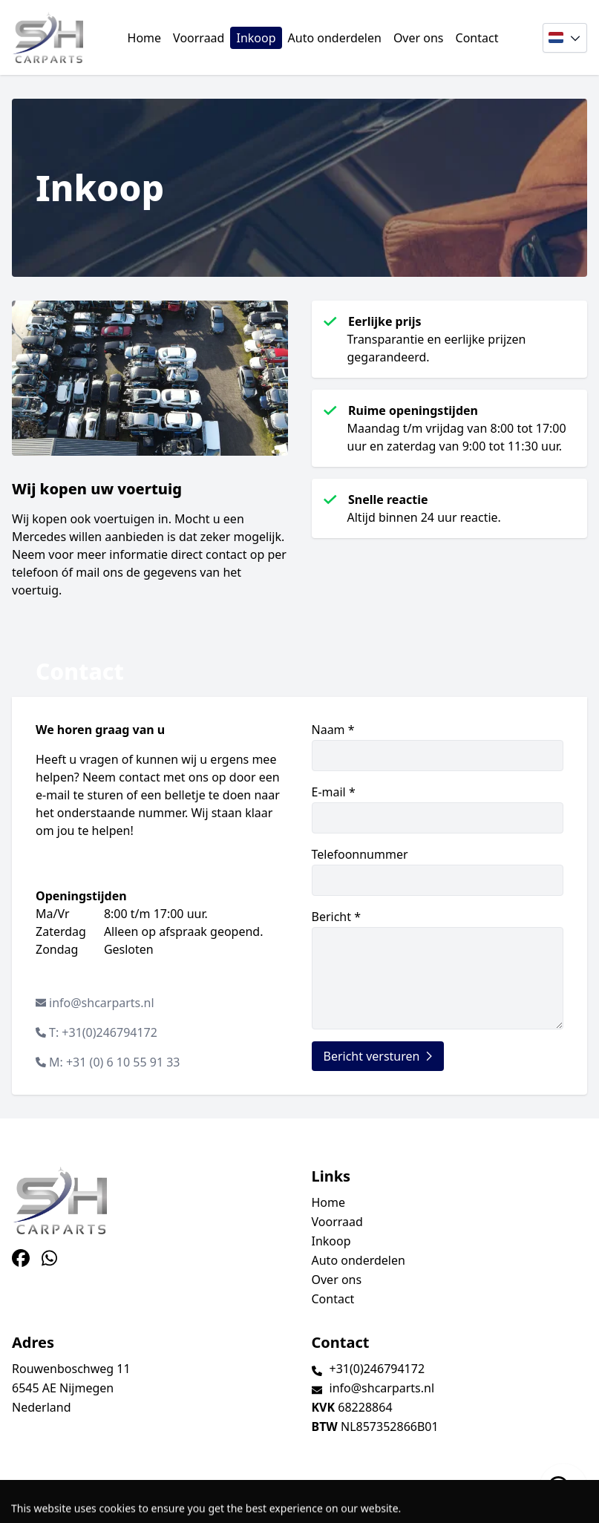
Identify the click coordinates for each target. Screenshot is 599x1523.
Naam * (438, 746)
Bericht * (438, 968)
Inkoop (255, 38)
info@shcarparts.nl (101, 1003)
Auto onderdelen (335, 38)
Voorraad (198, 38)
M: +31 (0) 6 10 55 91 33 (114, 1062)
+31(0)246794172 (377, 1368)
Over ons (418, 38)
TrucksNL (103, 1503)
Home (145, 38)
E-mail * (438, 808)
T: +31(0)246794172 (103, 1032)
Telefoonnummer (438, 871)
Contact (477, 38)
